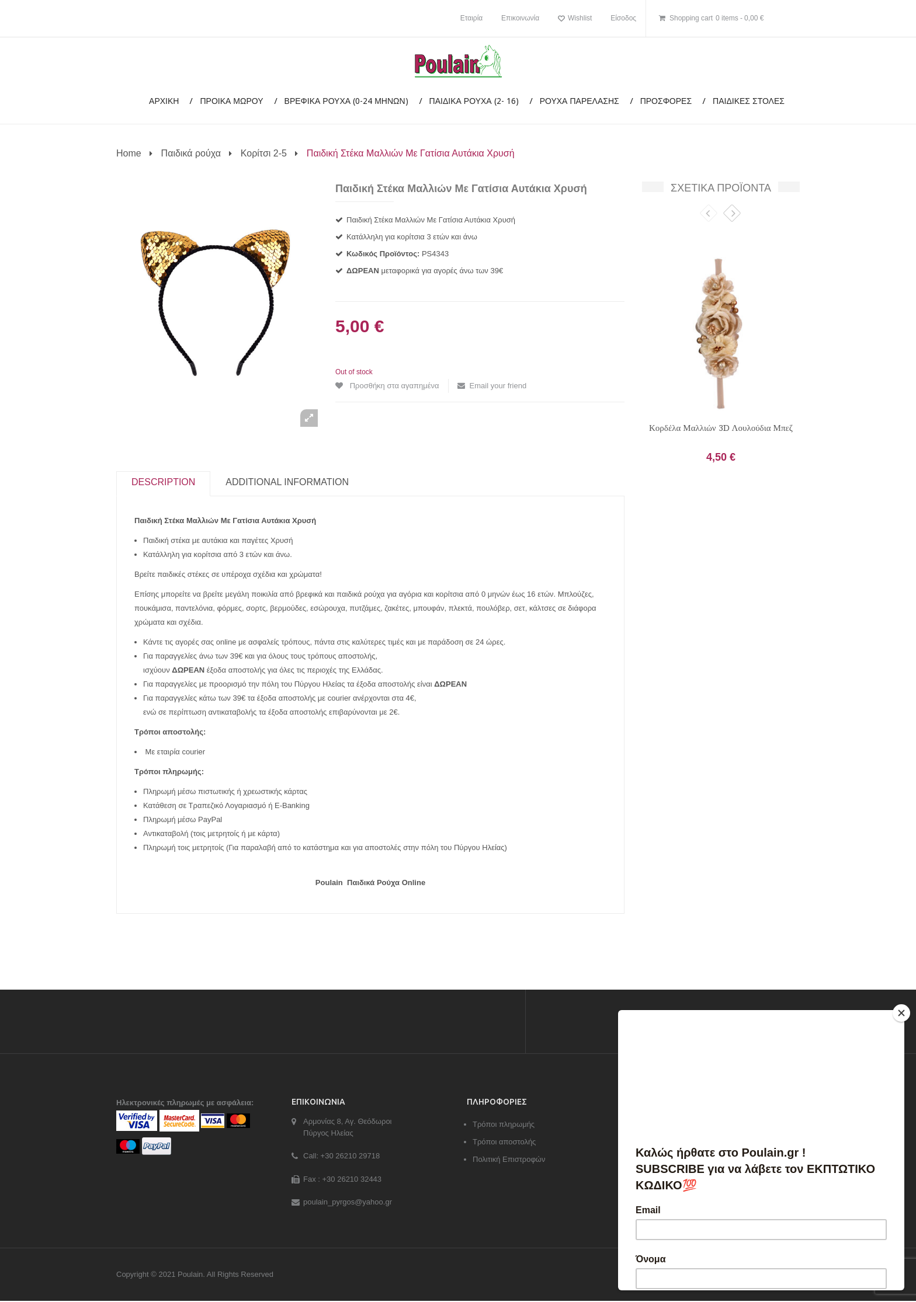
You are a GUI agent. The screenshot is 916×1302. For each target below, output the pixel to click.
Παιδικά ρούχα (191, 153)
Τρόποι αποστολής (504, 1143)
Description (163, 484)
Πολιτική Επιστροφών (509, 1161)
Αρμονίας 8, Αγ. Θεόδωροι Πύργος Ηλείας (347, 1129)
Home (128, 153)
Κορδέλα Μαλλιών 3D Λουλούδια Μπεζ (721, 428)
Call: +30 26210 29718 (341, 1157)
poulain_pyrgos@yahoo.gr (347, 1203)
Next (732, 215)
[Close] (901, 1013)
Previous (709, 215)
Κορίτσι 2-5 (264, 153)
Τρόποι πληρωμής (504, 1126)
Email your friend (498, 385)
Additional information (287, 484)
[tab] (163, 484)
